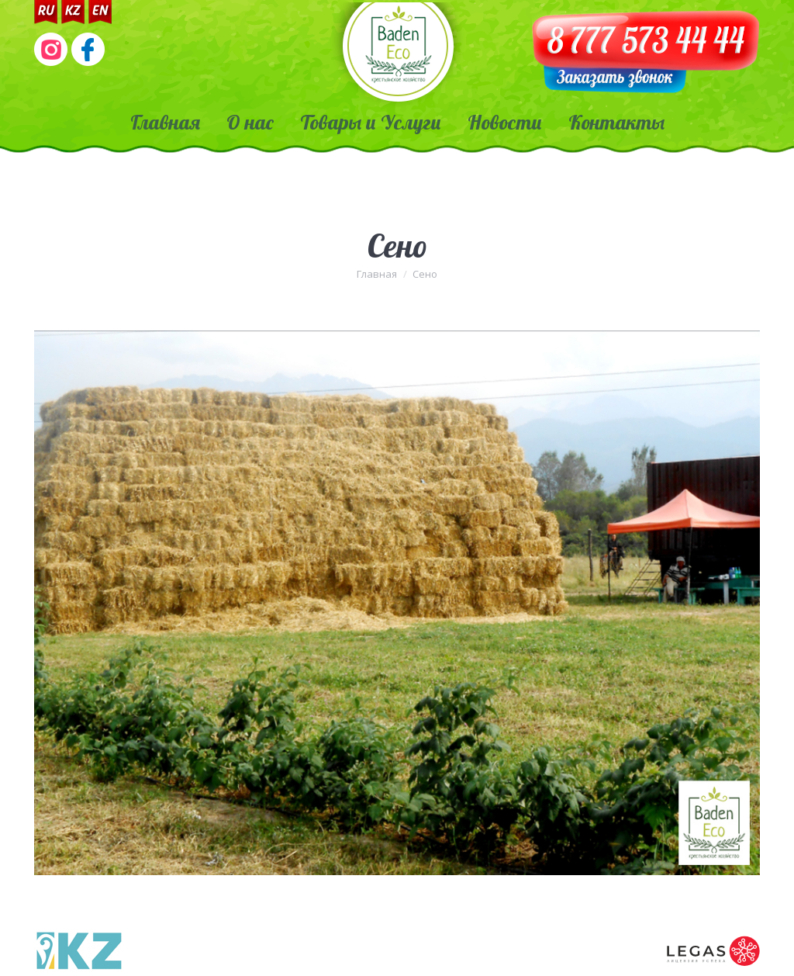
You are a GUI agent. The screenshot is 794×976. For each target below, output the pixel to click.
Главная (377, 274)
